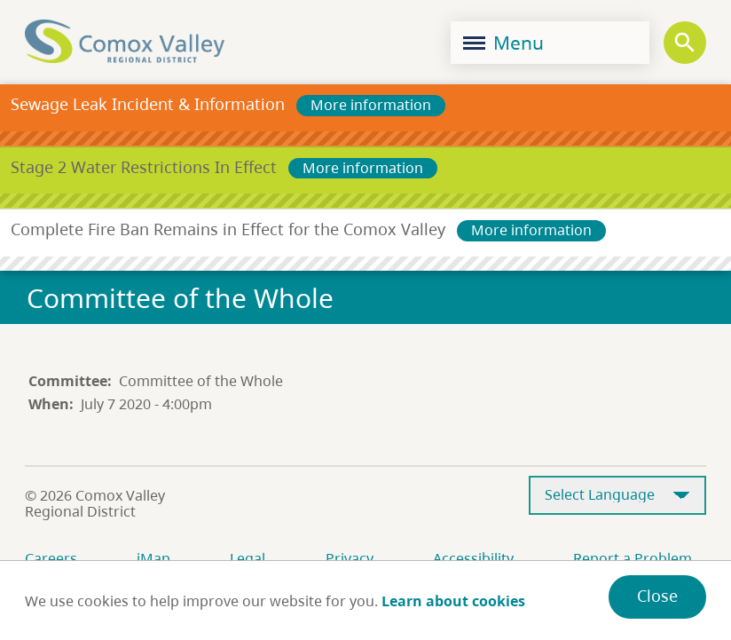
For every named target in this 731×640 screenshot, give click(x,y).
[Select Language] (617, 496)
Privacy (349, 558)
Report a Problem (632, 558)
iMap (153, 558)
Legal (247, 558)
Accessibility (473, 558)
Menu (503, 42)
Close (657, 595)
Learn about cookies (453, 601)
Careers (51, 558)
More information (370, 105)
